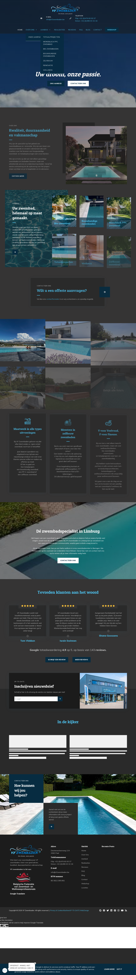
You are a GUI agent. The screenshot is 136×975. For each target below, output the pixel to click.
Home (83, 850)
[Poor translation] (6, 925)
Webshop (85, 883)
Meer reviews (81, 660)
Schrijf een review (57, 660)
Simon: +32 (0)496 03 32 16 (86, 21)
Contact (84, 879)
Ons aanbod (56, 83)
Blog (83, 875)
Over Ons (85, 855)
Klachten (66, 910)
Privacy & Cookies (56, 910)
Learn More (109, 969)
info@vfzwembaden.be (55, 19)
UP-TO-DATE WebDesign (79, 910)
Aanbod (84, 859)
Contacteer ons (78, 83)
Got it (119, 969)
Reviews (84, 867)
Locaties (84, 888)
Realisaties (85, 863)
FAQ (83, 871)
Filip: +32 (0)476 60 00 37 (85, 18)
